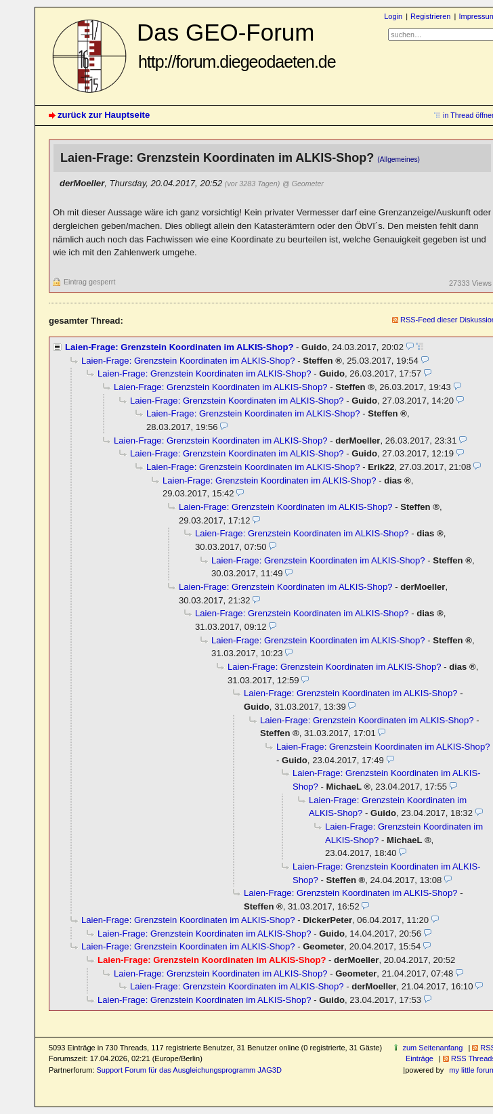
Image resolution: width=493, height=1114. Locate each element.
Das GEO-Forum (236, 45)
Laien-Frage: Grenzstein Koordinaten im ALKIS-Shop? (179, 347)
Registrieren (430, 16)
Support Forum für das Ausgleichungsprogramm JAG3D (188, 1070)
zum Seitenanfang (432, 1048)
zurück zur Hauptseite (104, 115)
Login (393, 16)
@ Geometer (303, 183)
